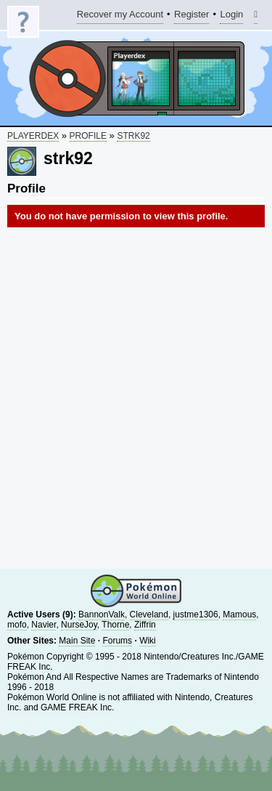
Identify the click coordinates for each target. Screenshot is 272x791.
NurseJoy (79, 625)
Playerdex (33, 136)
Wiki (147, 641)
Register (191, 16)
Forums (117, 641)
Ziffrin (145, 625)
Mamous (239, 614)
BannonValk (101, 614)
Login (231, 16)
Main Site (77, 641)
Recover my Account (120, 16)
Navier (43, 625)
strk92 (133, 136)
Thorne (115, 625)
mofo (17, 625)
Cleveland (149, 614)
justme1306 (195, 614)
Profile (88, 136)
